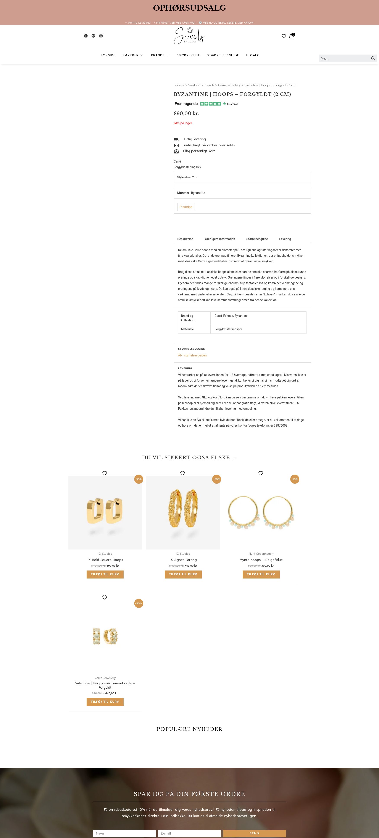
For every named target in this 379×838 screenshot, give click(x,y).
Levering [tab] (285, 239)
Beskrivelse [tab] (185, 239)
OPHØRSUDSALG (189, 8)
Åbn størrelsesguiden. (193, 355)
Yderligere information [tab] (220, 239)
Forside (109, 55)
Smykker (134, 55)
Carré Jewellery (229, 85)
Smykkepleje (188, 55)
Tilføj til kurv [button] (95, 554)
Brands (160, 55)
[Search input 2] (344, 58)
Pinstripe (186, 207)
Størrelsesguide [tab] (257, 239)
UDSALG (251, 55)
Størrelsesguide (223, 55)
